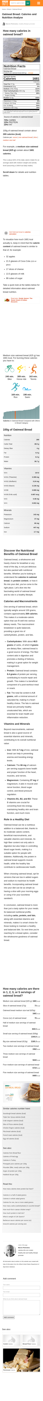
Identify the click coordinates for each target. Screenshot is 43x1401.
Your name (6, 1284)
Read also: (21, 300)
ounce (15, 137)
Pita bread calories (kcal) (12, 1131)
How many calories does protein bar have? (18, 1189)
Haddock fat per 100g (10, 1174)
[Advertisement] (21, 205)
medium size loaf (9, 140)
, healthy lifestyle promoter (20, 24)
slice (35, 137)
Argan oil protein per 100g (12, 1171)
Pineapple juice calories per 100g (15, 1164)
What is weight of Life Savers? (14, 1217)
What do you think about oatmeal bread (15, 1299)
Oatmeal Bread (17, 9)
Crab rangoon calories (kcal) (13, 1121)
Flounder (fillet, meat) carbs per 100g (16, 1167)
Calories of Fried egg (10, 1156)
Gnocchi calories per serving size (14, 1224)
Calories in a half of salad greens (14, 1195)
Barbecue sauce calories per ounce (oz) (17, 1220)
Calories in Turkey (9, 1160)
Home (4, 9)
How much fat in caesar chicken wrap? (17, 1209)
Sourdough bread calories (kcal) (14, 1113)
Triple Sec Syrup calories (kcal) (14, 1117)
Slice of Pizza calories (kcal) (13, 1124)
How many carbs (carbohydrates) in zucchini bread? (21, 1206)
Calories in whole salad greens (14, 1199)
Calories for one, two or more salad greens (18, 1202)
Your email (6, 1292)
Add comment (9, 1317)
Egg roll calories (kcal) (11, 1139)
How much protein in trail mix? (14, 1213)
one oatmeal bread (25, 137)
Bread (9, 9)
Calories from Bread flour (12, 1153)
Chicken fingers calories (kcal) (13, 1128)
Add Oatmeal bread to (20, 233)
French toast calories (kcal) (12, 1135)
